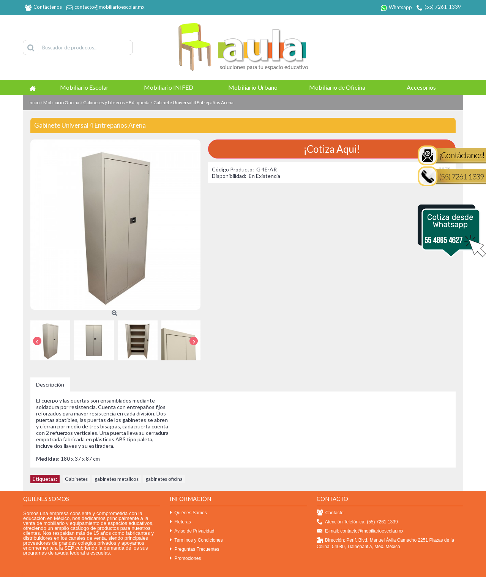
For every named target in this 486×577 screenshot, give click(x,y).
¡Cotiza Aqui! (331, 149)
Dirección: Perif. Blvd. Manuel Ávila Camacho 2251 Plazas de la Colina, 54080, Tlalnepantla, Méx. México (385, 543)
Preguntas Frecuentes (194, 549)
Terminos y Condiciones (196, 540)
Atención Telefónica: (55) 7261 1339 (357, 522)
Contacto (330, 513)
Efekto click (12, 574)
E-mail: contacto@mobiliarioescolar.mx (360, 531)
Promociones (185, 558)
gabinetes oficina (164, 479)
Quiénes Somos (188, 513)
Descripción (50, 384)
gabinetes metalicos (117, 479)
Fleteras (180, 522)
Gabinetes (76, 479)
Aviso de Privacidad (192, 531)
